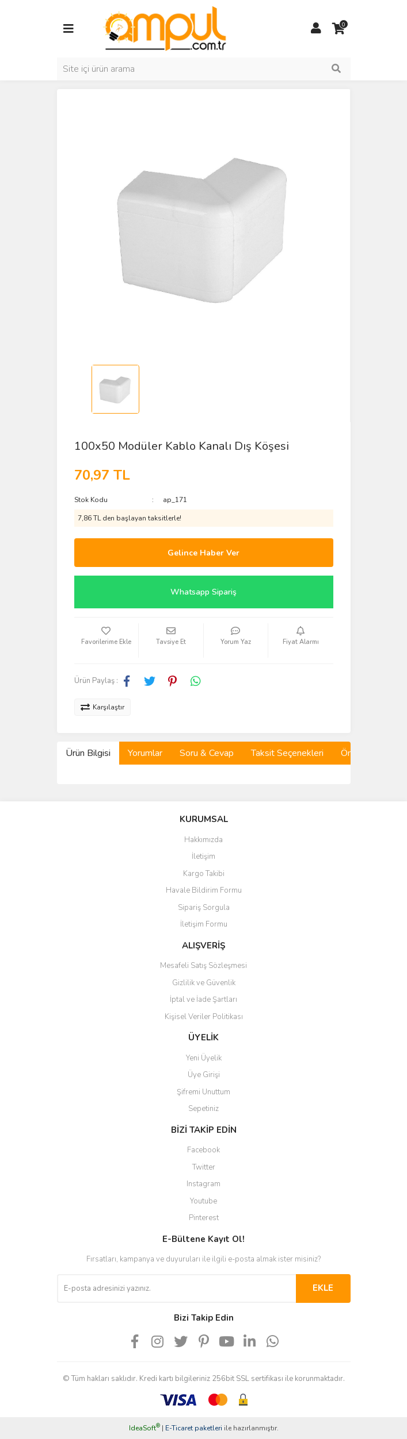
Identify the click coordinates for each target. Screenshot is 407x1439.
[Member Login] (316, 28)
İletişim (203, 856)
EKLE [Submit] (323, 1288)
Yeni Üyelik (204, 1058)
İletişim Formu (203, 924)
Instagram (203, 1184)
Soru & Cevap (207, 753)
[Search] (204, 68)
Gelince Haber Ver (203, 552)
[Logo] (165, 28)
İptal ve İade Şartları (203, 999)
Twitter (203, 1167)
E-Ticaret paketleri (193, 1428)
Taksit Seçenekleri (287, 753)
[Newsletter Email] (176, 1288)
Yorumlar (145, 753)
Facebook (203, 1150)
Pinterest (204, 1218)
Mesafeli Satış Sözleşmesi (203, 965)
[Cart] (339, 28)
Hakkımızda (203, 840)
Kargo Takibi (204, 874)
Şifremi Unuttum (203, 1092)
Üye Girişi (204, 1075)
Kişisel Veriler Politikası (204, 1017)
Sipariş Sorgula (204, 907)
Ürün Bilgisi (88, 753)
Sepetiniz (203, 1109)
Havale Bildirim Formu (204, 890)
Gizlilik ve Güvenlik (203, 983)
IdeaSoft (144, 1428)
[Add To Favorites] (106, 640)
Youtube (203, 1201)
